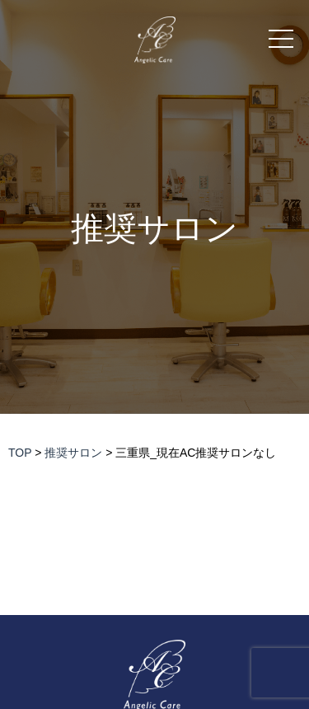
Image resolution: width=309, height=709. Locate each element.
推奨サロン (154, 228)
